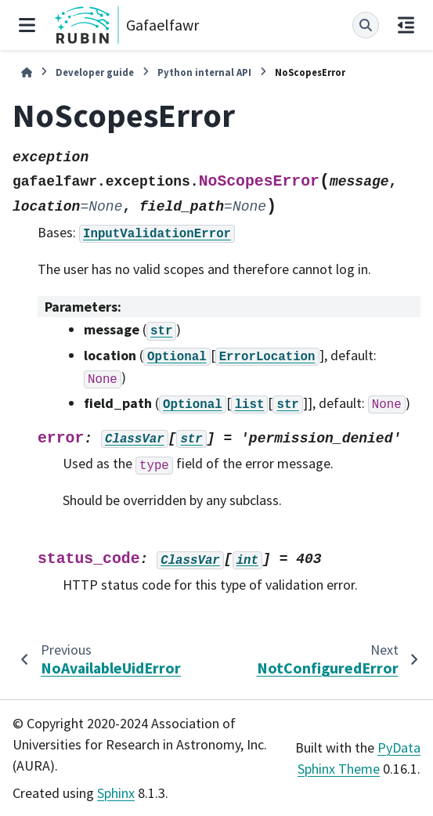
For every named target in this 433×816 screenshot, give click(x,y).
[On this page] (406, 25)
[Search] (365, 25)
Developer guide (95, 72)
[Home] (26, 72)
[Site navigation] (27, 25)
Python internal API (204, 72)
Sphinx (116, 793)
